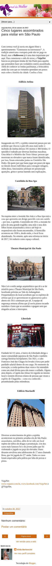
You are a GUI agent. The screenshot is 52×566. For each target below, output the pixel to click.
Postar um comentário (14, 526)
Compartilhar (8, 513)
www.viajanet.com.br (10, 484)
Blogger (32, 563)
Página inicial (26, 536)
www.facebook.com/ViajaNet (34, 484)
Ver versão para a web (26, 541)
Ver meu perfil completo (24, 553)
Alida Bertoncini (24, 550)
